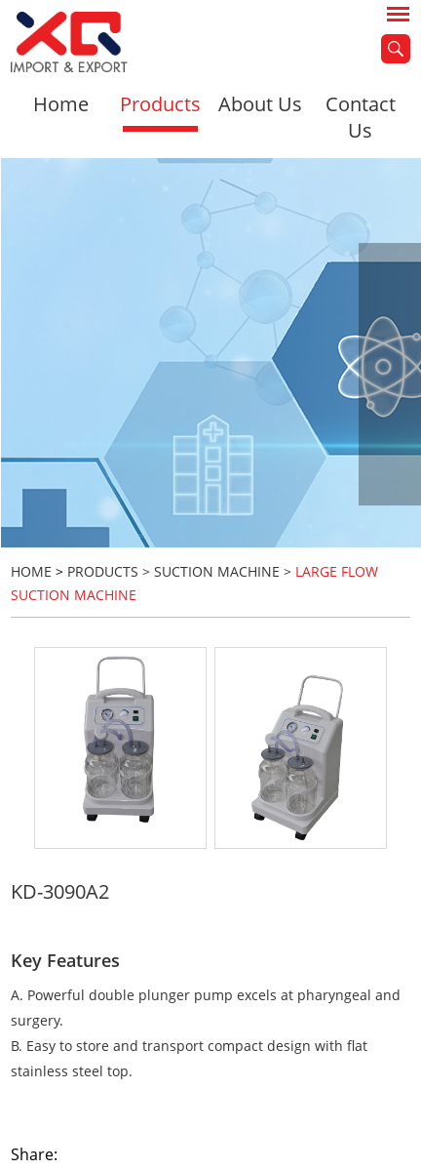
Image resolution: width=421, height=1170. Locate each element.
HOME (31, 571)
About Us (260, 104)
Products (160, 104)
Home (61, 104)
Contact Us (360, 117)
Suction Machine (217, 571)
